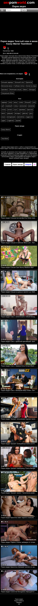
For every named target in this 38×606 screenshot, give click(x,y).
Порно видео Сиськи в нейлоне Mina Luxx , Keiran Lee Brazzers (19, 243)
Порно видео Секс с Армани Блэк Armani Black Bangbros (19, 366)
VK (19, 604)
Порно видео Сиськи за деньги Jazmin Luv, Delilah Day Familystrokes (19, 292)
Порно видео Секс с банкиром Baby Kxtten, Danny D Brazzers (19, 390)
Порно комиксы (19, 600)
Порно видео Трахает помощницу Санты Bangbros (19, 468)
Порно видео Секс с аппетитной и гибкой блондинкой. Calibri (19, 317)
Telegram (19, 602)
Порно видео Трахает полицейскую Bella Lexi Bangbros (19, 444)
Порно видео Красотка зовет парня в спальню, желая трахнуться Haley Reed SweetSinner (19, 517)
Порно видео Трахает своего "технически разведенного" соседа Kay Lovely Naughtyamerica (19, 493)
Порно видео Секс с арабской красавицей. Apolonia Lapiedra (19, 341)
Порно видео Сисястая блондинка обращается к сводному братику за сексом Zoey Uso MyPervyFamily (19, 592)
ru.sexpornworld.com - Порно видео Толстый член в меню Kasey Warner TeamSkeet (19, 147)
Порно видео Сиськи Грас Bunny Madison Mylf (17, 267)
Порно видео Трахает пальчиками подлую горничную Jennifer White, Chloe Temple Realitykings (19, 419)
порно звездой (24, 158)
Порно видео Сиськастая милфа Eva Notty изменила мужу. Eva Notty (19, 218)
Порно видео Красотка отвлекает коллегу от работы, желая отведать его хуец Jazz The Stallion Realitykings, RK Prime (19, 567)
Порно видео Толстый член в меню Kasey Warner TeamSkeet (19, 42)
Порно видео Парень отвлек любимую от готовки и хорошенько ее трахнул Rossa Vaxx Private (19, 542)
